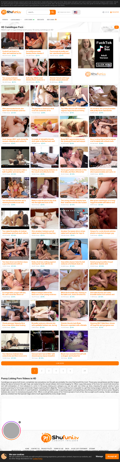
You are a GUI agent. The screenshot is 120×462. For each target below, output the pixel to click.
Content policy (28, 450)
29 (85, 371)
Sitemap (92, 448)
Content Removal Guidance (46, 450)
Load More (60, 363)
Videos (5, 19)
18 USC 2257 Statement (79, 448)
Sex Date (40, 19)
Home (27, 448)
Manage (99, 456)
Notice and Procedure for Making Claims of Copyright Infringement (83, 450)
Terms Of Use (58, 448)
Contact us (35, 448)
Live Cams (28, 19)
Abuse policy (16, 450)
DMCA (67, 448)
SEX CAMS (50, 19)
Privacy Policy (46, 448)
